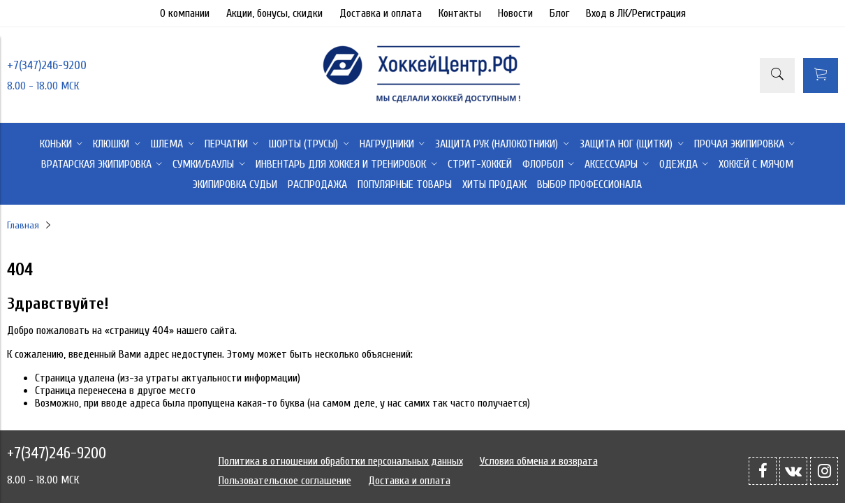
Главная (23, 225)
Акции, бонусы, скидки (274, 13)
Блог (559, 13)
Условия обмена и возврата (539, 461)
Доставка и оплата (380, 13)
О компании (185, 13)
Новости (515, 13)
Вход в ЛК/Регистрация (636, 13)
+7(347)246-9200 (47, 65)
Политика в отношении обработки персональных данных (341, 461)
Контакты (460, 13)
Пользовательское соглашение (285, 480)
